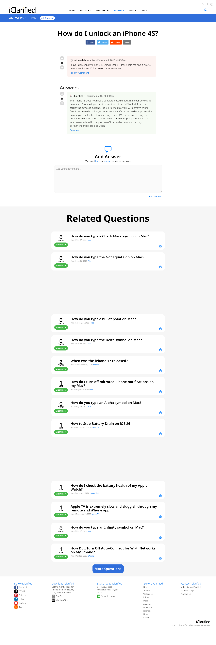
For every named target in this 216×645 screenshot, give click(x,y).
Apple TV (95, 514)
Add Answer (155, 196)
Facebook (23, 587)
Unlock (146, 614)
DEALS (144, 10)
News (145, 587)
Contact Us (186, 594)
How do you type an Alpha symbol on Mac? (106, 402)
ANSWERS (119, 10)
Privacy (207, 625)
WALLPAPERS (102, 10)
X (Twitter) (23, 591)
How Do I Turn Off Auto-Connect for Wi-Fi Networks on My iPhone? (113, 550)
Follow (73, 72)
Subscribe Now (108, 596)
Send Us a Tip (187, 590)
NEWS (72, 10)
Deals (145, 600)
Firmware (147, 607)
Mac (89, 240)
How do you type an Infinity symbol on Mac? (107, 527)
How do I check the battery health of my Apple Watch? (109, 487)
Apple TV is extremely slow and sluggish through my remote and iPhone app (114, 508)
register (107, 161)
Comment (83, 72)
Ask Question (47, 18)
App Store (60, 596)
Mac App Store (62, 600)
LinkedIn (22, 599)
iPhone (96, 364)
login (97, 161)
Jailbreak (147, 611)
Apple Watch (96, 493)
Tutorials (147, 590)
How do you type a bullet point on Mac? (103, 319)
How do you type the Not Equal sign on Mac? (107, 257)
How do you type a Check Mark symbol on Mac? (110, 236)
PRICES (132, 10)
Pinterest (23, 595)
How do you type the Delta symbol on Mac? (106, 339)
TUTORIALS (85, 10)
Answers (147, 604)
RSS (20, 607)
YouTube (22, 603)
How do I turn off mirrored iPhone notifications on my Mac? (112, 383)
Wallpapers (148, 594)
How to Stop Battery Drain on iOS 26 (100, 423)
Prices (146, 597)
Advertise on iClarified (191, 587)
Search (146, 617)
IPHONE (32, 18)
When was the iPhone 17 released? (99, 360)
